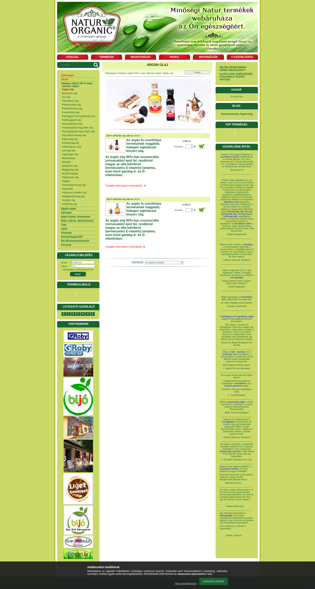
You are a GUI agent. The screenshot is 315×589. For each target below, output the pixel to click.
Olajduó (66, 181)
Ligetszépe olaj (70, 154)
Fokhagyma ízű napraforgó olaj (78, 116)
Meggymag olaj (70, 169)
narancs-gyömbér (233, 386)
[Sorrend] (164, 262)
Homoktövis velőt (242, 223)
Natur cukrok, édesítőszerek (77, 220)
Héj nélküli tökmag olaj (74, 135)
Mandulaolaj (68, 158)
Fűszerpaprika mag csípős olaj (78, 131)
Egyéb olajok (68, 208)
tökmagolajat (226, 515)
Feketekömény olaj (72, 108)
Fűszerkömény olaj (72, 123)
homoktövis (240, 383)
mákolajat (248, 244)
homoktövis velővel (230, 157)
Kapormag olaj (70, 139)
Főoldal (72, 56)
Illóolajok (66, 212)
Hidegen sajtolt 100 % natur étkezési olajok (77, 85)
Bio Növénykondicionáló (75, 240)
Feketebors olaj (70, 101)
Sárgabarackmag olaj (73, 196)
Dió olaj (66, 97)
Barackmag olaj (235, 211)
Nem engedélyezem (185, 583)
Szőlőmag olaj (69, 204)
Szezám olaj (68, 200)
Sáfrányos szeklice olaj (74, 192)
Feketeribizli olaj (70, 112)
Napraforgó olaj (70, 177)
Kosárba (178, 146)
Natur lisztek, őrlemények (75, 216)
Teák (63, 224)
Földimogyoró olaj (71, 120)
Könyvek (66, 244)
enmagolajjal (236, 277)
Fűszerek (66, 232)
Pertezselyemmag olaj (74, 185)
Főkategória (111, 73)
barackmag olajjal (237, 402)
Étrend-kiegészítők (72, 236)
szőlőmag (227, 354)
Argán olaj (68, 89)
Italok (64, 228)
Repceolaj (67, 188)
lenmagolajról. (228, 422)
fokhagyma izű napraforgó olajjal (238, 316)
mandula (241, 352)
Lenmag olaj (68, 150)
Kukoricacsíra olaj (71, 146)
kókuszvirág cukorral (230, 451)
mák (233, 352)
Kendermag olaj (70, 143)
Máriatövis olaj (70, 165)
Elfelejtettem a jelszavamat (78, 269)
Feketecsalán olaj (71, 104)
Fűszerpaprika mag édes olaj (77, 127)
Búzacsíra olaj (69, 93)
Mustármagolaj (70, 173)
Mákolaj (66, 162)
